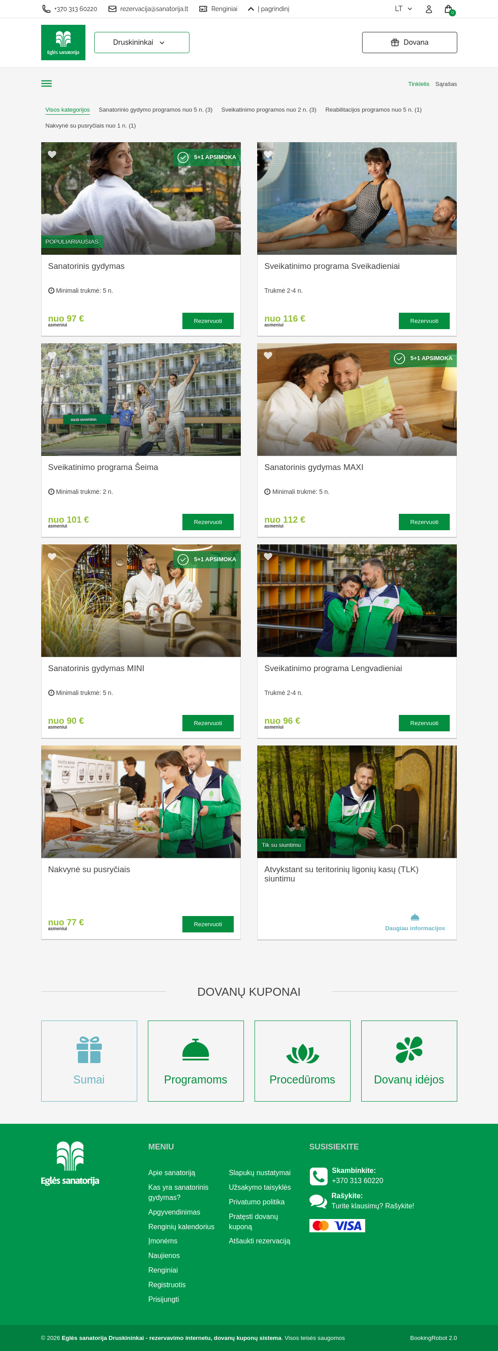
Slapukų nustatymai (260, 1172)
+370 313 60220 (69, 8)
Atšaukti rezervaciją (259, 1241)
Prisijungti (163, 1299)
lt (404, 8)
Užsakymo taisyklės (260, 1187)
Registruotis (166, 1285)
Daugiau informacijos (415, 922)
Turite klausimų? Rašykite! (373, 1206)
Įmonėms (163, 1241)
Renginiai (218, 8)
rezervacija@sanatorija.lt (148, 8)
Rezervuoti (208, 321)
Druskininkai (140, 42)
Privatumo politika (257, 1202)
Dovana (409, 42)
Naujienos (164, 1255)
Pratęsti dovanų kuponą (253, 1222)
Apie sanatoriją (171, 1172)
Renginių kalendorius (181, 1227)
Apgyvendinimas (174, 1212)
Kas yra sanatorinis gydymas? (178, 1192)
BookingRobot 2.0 (433, 1338)
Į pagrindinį (268, 9)
